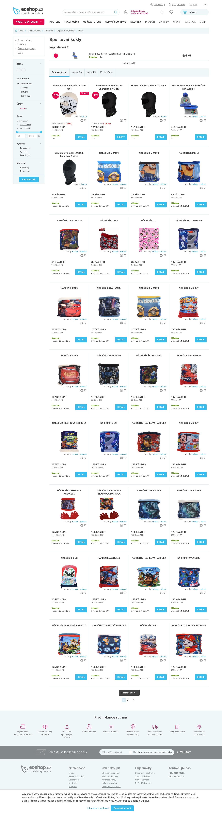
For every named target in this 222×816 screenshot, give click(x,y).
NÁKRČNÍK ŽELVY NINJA (69, 220)
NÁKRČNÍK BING (69, 558)
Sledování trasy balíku (145, 773)
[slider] (17, 132)
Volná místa (74, 780)
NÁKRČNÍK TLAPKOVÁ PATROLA (69, 423)
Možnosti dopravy (110, 776)
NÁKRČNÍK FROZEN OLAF (188, 220)
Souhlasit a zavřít (122, 808)
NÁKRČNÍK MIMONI (109, 153)
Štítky (19, 103)
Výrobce (20, 143)
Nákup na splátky (109, 783)
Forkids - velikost (199, 116)
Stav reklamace (142, 780)
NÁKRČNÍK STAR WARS (109, 288)
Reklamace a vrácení (111, 786)
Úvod (21, 31)
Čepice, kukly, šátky (65, 31)
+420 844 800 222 (176, 773)
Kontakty (73, 783)
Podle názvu (106, 72)
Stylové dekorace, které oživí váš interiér (139, 12)
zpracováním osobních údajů (159, 752)
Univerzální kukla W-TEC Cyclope (148, 85)
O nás (71, 773)
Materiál (20, 163)
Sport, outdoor (34, 31)
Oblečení (49, 31)
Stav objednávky (142, 776)
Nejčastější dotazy (143, 783)
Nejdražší (91, 72)
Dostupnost (22, 78)
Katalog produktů (76, 776)
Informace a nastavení (98, 808)
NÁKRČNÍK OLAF (109, 423)
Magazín (73, 786)
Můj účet (193, 5)
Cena (19, 116)
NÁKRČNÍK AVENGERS (109, 558)
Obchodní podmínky (111, 773)
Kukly (80, 31)
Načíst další (128, 693)
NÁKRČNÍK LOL (149, 220)
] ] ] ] (205, 5)
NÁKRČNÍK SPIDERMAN (189, 355)
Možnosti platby (109, 780)
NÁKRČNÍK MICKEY (189, 288)
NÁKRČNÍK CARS (109, 220)
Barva (19, 64)
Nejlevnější (77, 72)
